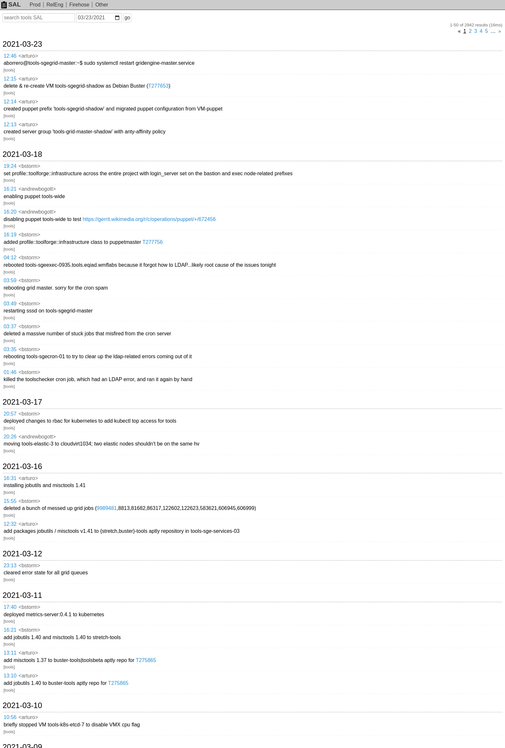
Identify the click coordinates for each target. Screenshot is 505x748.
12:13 (10, 124)
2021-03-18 (22, 154)
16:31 (10, 478)
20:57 (10, 414)
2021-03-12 (22, 553)
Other (101, 4)
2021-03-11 (22, 595)
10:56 (10, 717)
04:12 (10, 257)
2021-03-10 (22, 705)
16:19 (10, 234)
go (127, 17)
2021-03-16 (22, 466)
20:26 (10, 436)
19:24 (10, 166)
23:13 (10, 565)
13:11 (10, 653)
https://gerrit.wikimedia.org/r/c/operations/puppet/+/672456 (149, 219)
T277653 (158, 86)
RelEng (54, 4)
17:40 (10, 607)
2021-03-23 (22, 44)
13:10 (10, 675)
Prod (35, 4)
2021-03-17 (22, 402)
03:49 (10, 303)
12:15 (10, 79)
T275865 (146, 660)
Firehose (79, 4)
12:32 (10, 524)
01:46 (10, 372)
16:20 (10, 212)
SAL (11, 4)
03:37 (10, 326)
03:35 (10, 349)
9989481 (107, 508)
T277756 (152, 242)
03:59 (10, 280)
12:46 (10, 56)
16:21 (10, 189)
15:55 (10, 501)
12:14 (10, 101)
